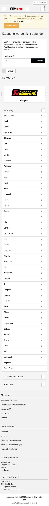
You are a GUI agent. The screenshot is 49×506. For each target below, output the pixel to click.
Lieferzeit (4, 436)
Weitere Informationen (23, 21)
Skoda (6, 312)
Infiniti (6, 205)
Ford (6, 183)
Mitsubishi (8, 273)
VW (5, 351)
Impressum (5, 413)
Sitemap (4, 432)
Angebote (8, 363)
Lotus (6, 245)
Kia (5, 222)
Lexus (6, 239)
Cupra (6, 149)
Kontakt (4, 418)
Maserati (7, 250)
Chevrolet (8, 132)
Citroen (7, 144)
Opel (6, 284)
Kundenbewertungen (9, 449)
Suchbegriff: (9, 56)
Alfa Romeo (9, 116)
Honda (6, 189)
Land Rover (8, 233)
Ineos (6, 200)
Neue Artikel (9, 368)
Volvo (6, 346)
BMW (6, 127)
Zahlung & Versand (9, 400)
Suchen (37, 61)
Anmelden (42, 3)
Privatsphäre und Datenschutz (13, 405)
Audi (6, 121)
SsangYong (8, 323)
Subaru (7, 329)
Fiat (5, 177)
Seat (6, 306)
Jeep (6, 217)
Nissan (7, 278)
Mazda (7, 256)
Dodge (6, 172)
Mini (5, 267)
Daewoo (7, 160)
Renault (7, 301)
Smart (6, 318)
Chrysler (7, 138)
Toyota (6, 340)
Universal (8, 357)
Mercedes (8, 262)
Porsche (7, 295)
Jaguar (7, 211)
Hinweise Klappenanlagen (11, 445)
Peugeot (7, 290)
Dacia (6, 155)
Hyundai (7, 194)
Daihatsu (7, 166)
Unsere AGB (6, 409)
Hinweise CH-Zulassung (11, 440)
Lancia (6, 228)
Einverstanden (12, 25)
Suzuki (7, 335)
